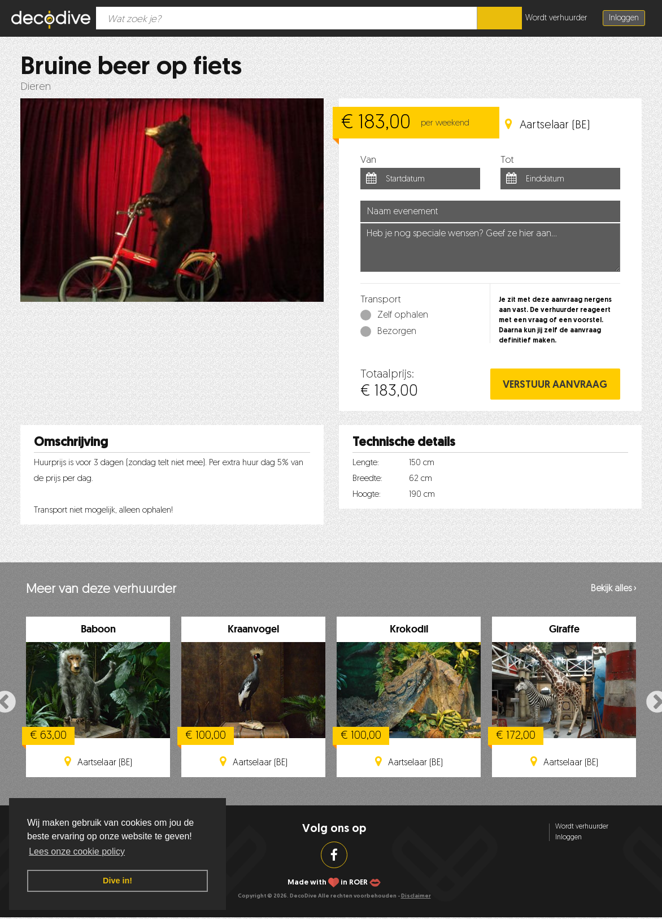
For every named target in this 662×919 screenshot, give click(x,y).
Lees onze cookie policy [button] (77, 851)
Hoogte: (366, 495)
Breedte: (367, 479)
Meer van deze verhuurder (101, 589)
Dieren (35, 87)
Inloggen (624, 18)
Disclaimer (416, 896)
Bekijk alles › (613, 588)
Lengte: (365, 463)
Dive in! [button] (117, 880)
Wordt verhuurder (556, 18)
